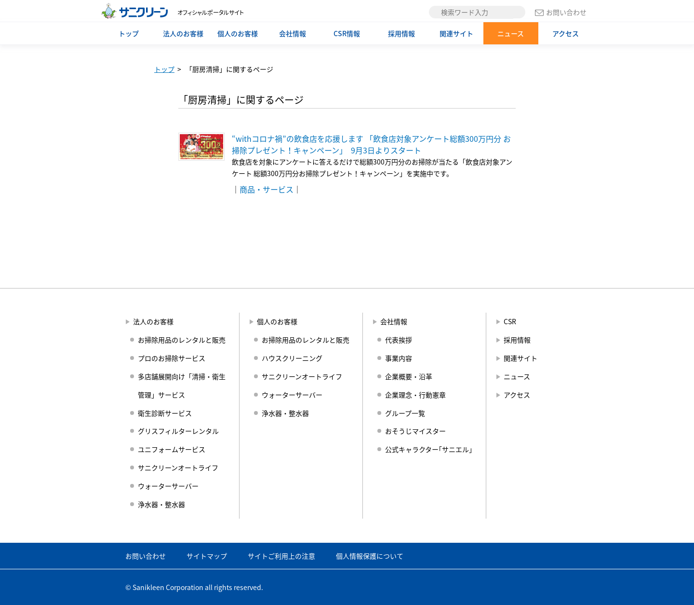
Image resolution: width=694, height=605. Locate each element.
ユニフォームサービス (171, 449)
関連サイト (456, 33)
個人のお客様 (237, 33)
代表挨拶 (398, 339)
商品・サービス (267, 189)
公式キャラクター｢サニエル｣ (428, 449)
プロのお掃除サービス (171, 358)
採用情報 (401, 33)
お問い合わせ (561, 12)
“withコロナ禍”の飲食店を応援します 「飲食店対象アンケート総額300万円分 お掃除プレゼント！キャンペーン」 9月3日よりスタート (371, 144)
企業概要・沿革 (408, 376)
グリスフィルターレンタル (178, 431)
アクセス (565, 33)
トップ (129, 33)
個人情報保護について (369, 556)
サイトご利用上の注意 (281, 556)
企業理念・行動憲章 (415, 394)
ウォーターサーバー (168, 486)
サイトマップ (207, 556)
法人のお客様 (183, 33)
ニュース (510, 33)
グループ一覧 (405, 413)
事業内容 (398, 358)
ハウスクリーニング (292, 358)
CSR (510, 321)
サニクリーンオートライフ (178, 467)
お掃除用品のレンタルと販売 (182, 339)
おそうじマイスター (415, 431)
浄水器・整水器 (161, 504)
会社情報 (292, 33)
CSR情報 (347, 33)
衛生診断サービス (165, 413)
